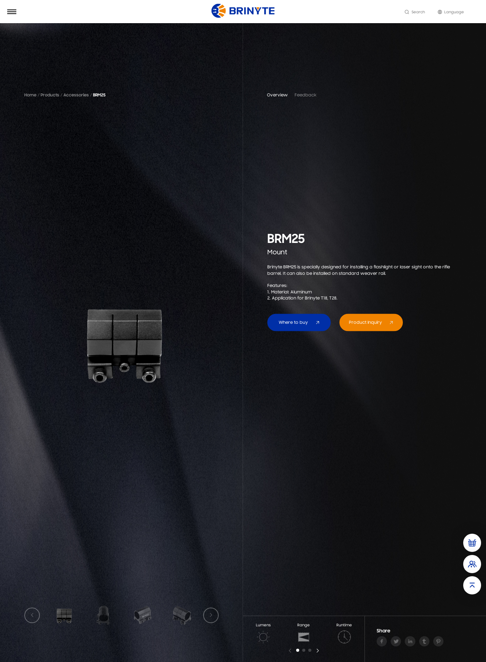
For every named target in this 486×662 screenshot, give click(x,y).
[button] (297, 650)
